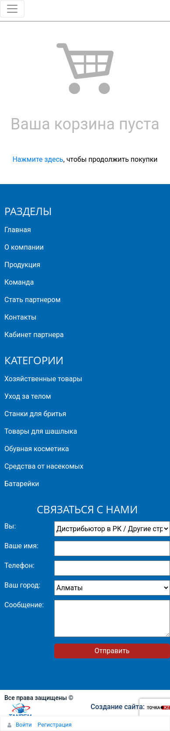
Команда (19, 282)
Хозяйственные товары (43, 379)
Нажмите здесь (37, 159)
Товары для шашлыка (40, 431)
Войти (24, 724)
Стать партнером (32, 300)
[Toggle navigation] (12, 8)
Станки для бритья (35, 414)
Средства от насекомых (43, 466)
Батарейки (21, 484)
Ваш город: (22, 585)
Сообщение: (24, 605)
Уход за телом (27, 396)
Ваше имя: (21, 546)
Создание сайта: (130, 707)
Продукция (22, 265)
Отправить (111, 651)
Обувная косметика (36, 449)
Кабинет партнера (34, 335)
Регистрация (55, 724)
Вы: (10, 526)
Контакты (20, 317)
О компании (24, 247)
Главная (17, 230)
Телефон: (19, 565)
